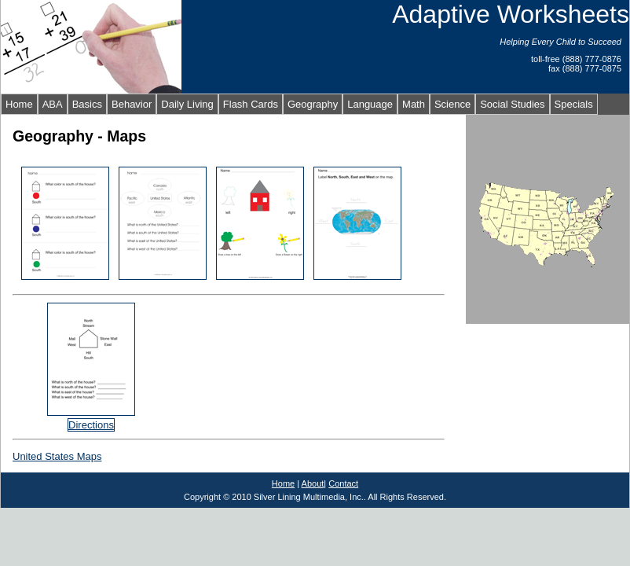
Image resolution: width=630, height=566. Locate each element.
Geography (313, 104)
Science (452, 104)
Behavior (132, 104)
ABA (52, 104)
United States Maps (57, 456)
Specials (574, 104)
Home (19, 104)
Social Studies (512, 104)
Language (370, 104)
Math (413, 104)
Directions (91, 425)
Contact (343, 483)
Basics (87, 104)
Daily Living (187, 104)
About (313, 483)
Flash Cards (250, 104)
